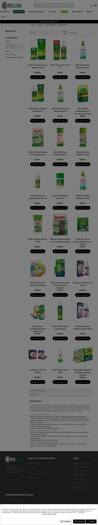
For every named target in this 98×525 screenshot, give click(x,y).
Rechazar (79, 521)
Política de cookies (78, 511)
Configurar (66, 521)
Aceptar (91, 521)
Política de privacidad (49, 514)
